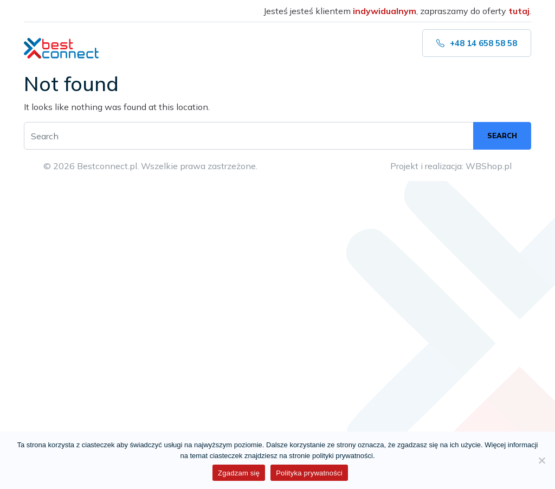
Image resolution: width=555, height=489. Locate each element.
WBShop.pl (489, 165)
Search (502, 135)
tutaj (519, 10)
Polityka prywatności (309, 473)
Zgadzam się (239, 473)
